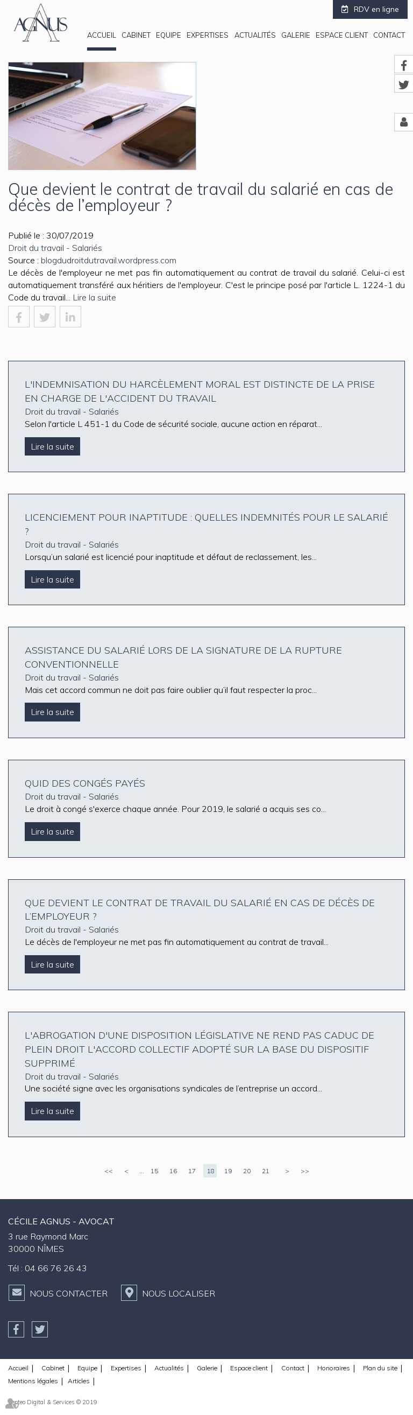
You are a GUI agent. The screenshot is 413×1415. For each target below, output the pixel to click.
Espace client (342, 35)
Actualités (255, 35)
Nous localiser (178, 1293)
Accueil (101, 35)
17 (192, 1171)
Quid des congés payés (85, 783)
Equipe (168, 35)
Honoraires (333, 1368)
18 (211, 1171)
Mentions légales (33, 1381)
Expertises (208, 35)
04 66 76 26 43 (56, 1268)
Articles (79, 1381)
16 (173, 1171)
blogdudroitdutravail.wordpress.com (108, 260)
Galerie (295, 35)
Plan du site (380, 1368)
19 (228, 1171)
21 (265, 1171)
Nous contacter (69, 1293)
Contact (389, 35)
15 (154, 1171)
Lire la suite (94, 297)
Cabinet (136, 35)
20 (247, 1171)
